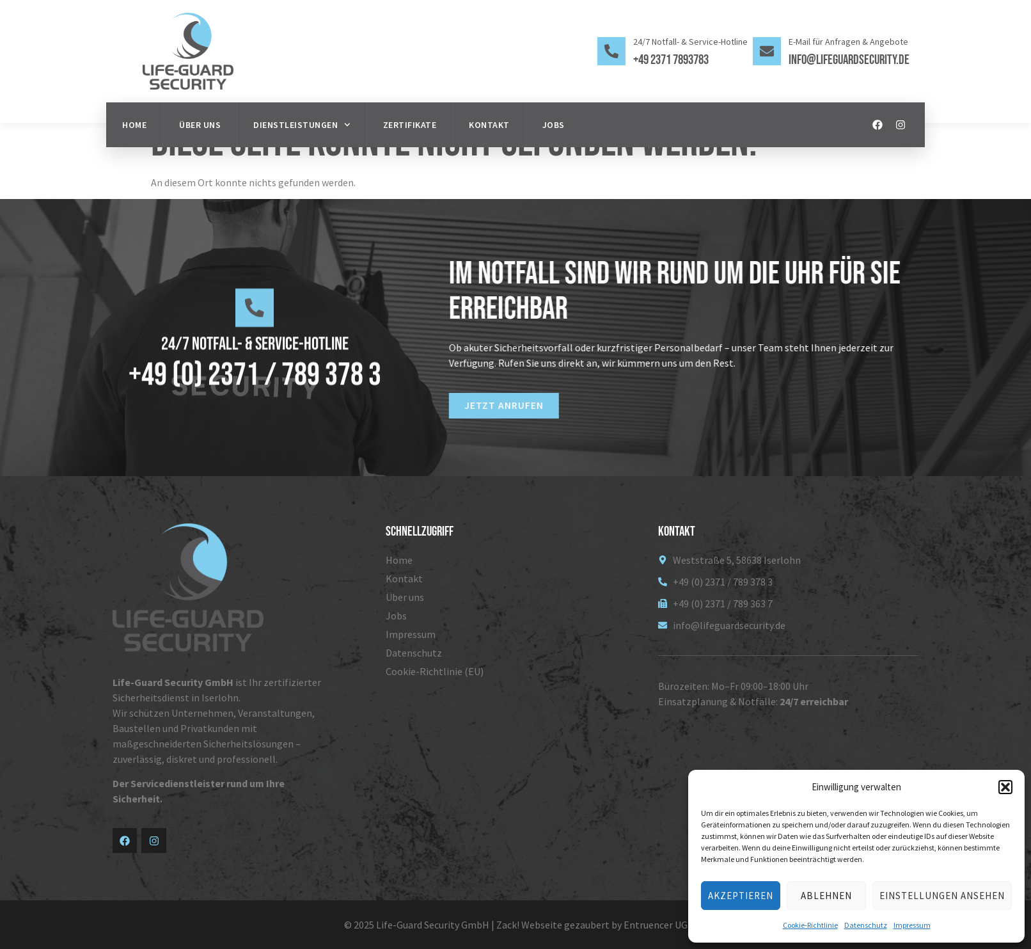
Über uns (200, 125)
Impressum (912, 925)
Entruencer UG (656, 924)
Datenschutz (865, 925)
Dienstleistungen (301, 124)
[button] (1005, 787)
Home (134, 125)
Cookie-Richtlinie (810, 925)
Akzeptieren (740, 895)
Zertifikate (410, 125)
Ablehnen (826, 895)
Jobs (553, 125)
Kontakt (489, 125)
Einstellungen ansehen (942, 895)
